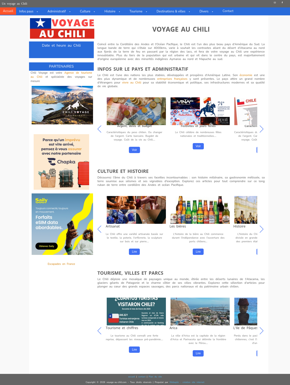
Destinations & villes (174, 11)
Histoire (114, 11)
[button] (262, 129)
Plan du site (155, 376)
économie (246, 75)
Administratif (61, 11)
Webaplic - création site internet (186, 382)
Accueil (8, 11)
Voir (134, 149)
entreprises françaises (172, 79)
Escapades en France (61, 264)
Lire (134, 251)
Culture (89, 11)
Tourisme (140, 11)
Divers (208, 11)
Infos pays (30, 11)
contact (141, 376)
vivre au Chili (131, 83)
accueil (131, 376)
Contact (227, 11)
